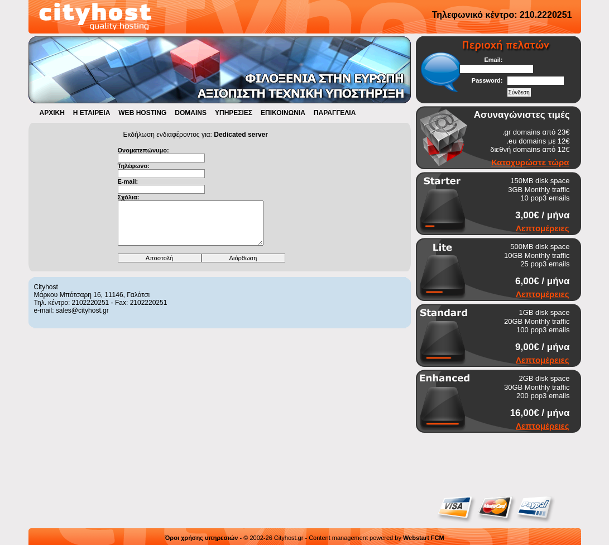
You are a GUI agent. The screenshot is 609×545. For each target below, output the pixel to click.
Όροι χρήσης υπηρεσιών (201, 537)
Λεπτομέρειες (542, 228)
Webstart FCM (423, 537)
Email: (493, 59)
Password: (487, 80)
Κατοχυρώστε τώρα (530, 162)
